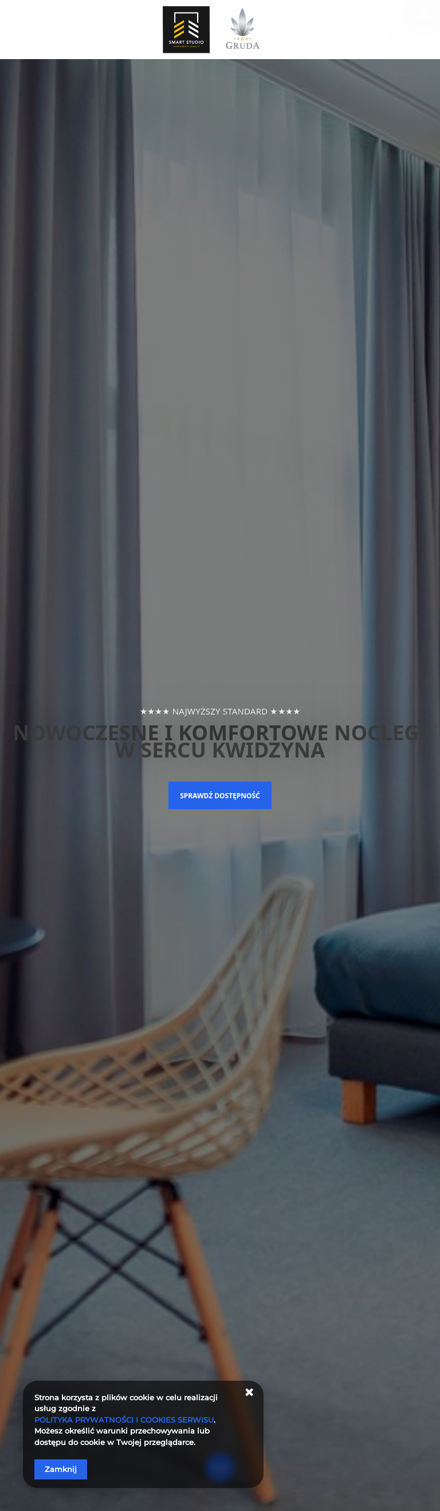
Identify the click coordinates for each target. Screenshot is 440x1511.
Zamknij (61, 1469)
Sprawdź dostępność (220, 796)
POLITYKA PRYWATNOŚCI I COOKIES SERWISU (124, 1419)
